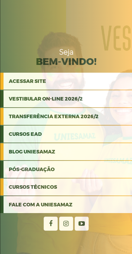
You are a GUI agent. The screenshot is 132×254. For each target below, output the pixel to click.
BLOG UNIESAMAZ (32, 152)
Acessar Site (27, 81)
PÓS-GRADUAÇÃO (32, 169)
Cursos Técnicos (33, 187)
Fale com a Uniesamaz (41, 204)
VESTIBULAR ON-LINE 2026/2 (46, 99)
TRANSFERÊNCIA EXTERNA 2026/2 (54, 116)
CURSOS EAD (25, 134)
